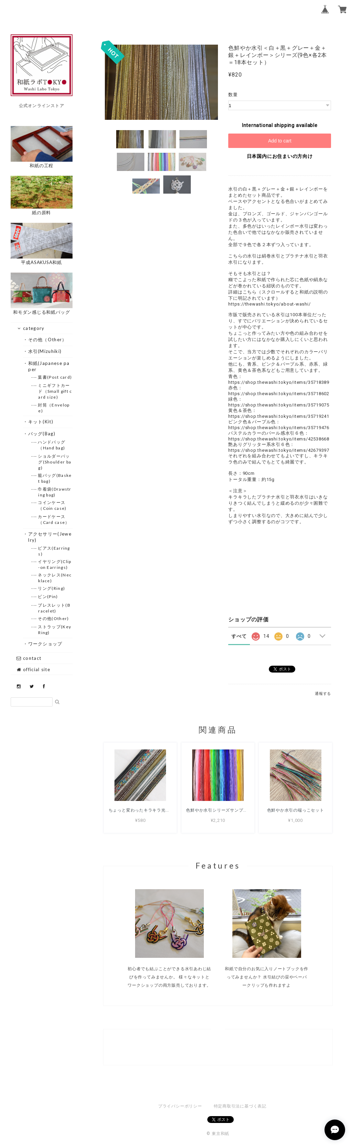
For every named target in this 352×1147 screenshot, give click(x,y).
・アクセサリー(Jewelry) (50, 537)
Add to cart (280, 141)
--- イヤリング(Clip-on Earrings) (54, 564)
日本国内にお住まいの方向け (280, 156)
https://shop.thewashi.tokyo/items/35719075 (278, 405)
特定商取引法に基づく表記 (240, 1106)
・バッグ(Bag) (41, 433)
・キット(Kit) (40, 421)
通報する (323, 693)
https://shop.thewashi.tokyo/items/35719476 (278, 427)
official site (33, 669)
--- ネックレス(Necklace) (55, 577)
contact (28, 658)
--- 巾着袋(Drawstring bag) (55, 491)
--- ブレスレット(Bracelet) (54, 608)
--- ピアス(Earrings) (54, 551)
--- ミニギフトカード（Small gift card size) (55, 391)
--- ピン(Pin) (48, 596)
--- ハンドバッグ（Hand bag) (51, 444)
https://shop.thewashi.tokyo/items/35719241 (278, 416)
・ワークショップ (45, 643)
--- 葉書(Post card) (55, 377)
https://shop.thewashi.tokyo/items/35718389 (278, 382)
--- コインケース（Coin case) (52, 505)
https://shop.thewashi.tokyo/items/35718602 (278, 393)
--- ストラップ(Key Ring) (54, 629)
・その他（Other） (47, 339)
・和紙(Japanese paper (49, 366)
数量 (233, 94)
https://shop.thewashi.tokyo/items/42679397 (278, 450)
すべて (238, 636)
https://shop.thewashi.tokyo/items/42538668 (278, 438)
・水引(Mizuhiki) (45, 351)
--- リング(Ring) (51, 588)
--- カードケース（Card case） (53, 519)
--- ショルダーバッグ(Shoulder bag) (54, 462)
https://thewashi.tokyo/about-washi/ (269, 304)
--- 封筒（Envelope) (53, 407)
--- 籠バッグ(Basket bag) (55, 478)
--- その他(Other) (53, 618)
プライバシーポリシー (180, 1106)
